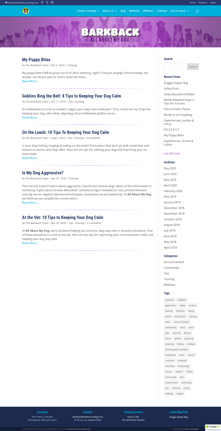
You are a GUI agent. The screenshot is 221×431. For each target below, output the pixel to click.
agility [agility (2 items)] (182, 305)
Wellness (134, 11)
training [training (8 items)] (176, 388)
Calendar (162, 11)
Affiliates (148, 11)
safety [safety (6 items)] (189, 371)
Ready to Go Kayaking (178, 115)
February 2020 (173, 191)
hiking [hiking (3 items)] (180, 343)
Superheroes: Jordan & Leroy (179, 122)
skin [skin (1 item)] (182, 377)
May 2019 (170, 196)
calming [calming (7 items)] (193, 316)
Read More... (30, 81)
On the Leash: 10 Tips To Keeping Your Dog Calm (65, 132)
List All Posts (172, 153)
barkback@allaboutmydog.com (88, 416)
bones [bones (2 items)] (168, 316)
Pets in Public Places (177, 109)
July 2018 (169, 230)
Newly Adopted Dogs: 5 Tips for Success (179, 101)
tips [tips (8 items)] (167, 388)
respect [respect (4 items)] (179, 371)
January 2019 (172, 202)
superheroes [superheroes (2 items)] (171, 382)
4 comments (93, 138)
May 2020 (170, 180)
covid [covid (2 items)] (182, 327)
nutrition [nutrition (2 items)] (169, 360)
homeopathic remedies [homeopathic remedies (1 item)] (176, 349)
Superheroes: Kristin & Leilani (178, 142)
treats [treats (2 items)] (187, 388)
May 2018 (170, 242)
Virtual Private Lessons (133, 419)
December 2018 (174, 208)
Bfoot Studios (192, 428)
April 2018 (170, 247)
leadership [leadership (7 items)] (170, 354)
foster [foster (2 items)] (168, 338)
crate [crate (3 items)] (191, 327)
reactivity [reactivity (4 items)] (169, 366)
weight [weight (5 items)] (179, 393)
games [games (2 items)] (178, 338)
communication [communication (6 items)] (181, 321)
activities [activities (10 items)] (169, 299)
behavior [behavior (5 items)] (180, 310)
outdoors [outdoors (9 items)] (182, 360)
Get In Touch (178, 11)
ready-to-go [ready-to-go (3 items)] (183, 366)
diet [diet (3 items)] (167, 332)
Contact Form (94, 419)
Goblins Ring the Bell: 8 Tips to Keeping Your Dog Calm (71, 96)
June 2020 (170, 174)
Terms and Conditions (79, 428)
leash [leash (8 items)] (181, 354)
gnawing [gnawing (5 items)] (189, 338)
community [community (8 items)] (170, 327)
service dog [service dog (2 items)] (170, 377)
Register (203, 3)
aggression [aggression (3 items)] (170, 305)
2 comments (94, 223)
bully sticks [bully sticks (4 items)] (180, 316)
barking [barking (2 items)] (169, 310)
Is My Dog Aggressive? (43, 172)
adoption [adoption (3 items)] (181, 299)
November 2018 (174, 214)
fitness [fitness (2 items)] (187, 332)
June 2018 (170, 236)
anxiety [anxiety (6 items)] (192, 305)
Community (171, 268)
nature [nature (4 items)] (191, 354)
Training (72, 65)
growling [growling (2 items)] (169, 343)
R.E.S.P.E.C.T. (172, 129)
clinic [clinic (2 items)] (167, 321)
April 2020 (170, 185)
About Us (108, 11)
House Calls (133, 416)
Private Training (86, 11)
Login (213, 3)
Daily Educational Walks (179, 94)
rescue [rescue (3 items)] (168, 371)
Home (193, 3)
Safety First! (171, 88)
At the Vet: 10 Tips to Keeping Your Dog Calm (62, 217)
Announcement (174, 262)
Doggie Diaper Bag (176, 83)
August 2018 (172, 225)
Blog (123, 11)
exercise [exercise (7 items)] (176, 332)
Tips (70, 101)
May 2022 (170, 168)
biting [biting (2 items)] (191, 310)
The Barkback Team (37, 65)
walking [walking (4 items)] (169, 393)
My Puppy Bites (36, 59)
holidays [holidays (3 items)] (191, 343)
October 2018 (173, 219)
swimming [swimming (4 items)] (186, 382)
